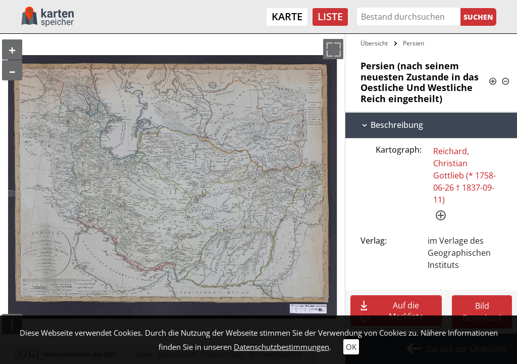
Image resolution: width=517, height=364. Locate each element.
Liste (330, 16)
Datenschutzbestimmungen (281, 347)
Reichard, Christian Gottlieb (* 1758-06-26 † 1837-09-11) (464, 175)
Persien (413, 43)
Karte (287, 16)
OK (351, 347)
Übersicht (374, 43)
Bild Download (481, 312)
